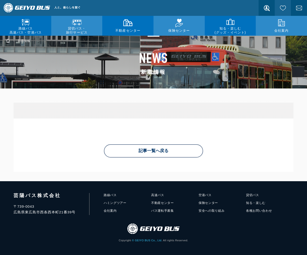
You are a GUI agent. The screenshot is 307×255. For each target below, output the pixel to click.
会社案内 (110, 210)
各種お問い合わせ (259, 210)
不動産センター (162, 203)
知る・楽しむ (255, 203)
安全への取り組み (211, 210)
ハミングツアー (115, 203)
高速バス (157, 195)
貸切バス (252, 195)
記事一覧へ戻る (153, 151)
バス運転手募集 (162, 210)
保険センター (208, 203)
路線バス (110, 195)
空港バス (205, 195)
